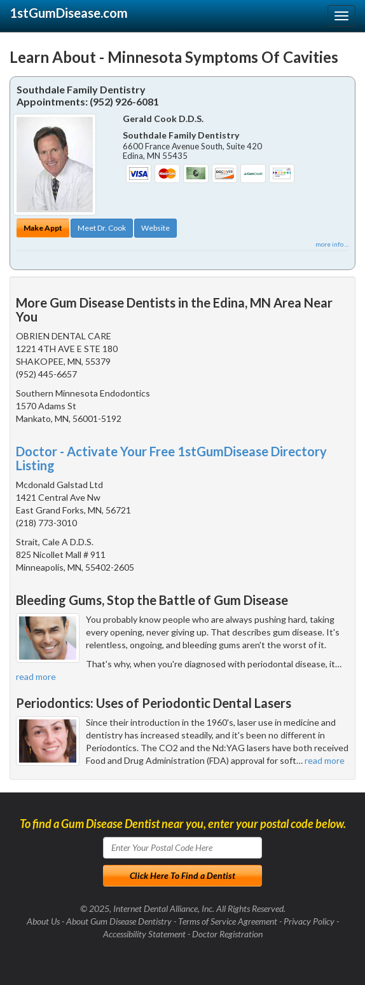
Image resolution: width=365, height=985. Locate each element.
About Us (43, 921)
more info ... (331, 244)
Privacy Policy (309, 921)
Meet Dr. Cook (102, 228)
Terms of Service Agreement (227, 921)
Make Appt (43, 228)
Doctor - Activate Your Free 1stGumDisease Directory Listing (171, 458)
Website (155, 228)
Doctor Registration (227, 933)
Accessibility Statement (144, 933)
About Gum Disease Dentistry (119, 921)
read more (36, 676)
